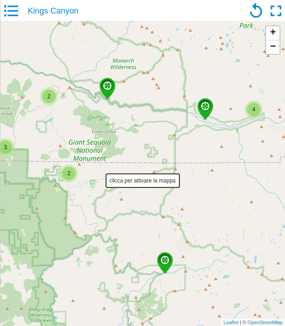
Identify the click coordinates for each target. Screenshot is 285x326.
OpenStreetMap (265, 322)
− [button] (273, 47)
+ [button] (273, 33)
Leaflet (230, 322)
